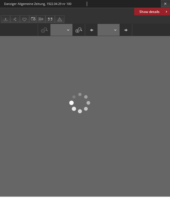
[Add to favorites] (24, 19)
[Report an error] (59, 19)
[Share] (15, 19)
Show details (153, 11)
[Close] (165, 3)
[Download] (5, 19)
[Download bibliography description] (40, 19)
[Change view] (32, 19)
